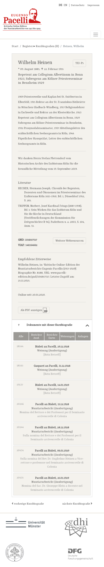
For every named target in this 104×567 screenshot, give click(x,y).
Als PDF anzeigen (34, 310)
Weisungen (67, 336)
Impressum (93, 5)
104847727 (31, 240)
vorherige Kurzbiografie (28, 503)
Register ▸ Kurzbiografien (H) (40, 46)
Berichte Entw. (52, 336)
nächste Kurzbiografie (77, 503)
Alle (21, 336)
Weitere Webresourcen (69, 240)
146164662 (31, 245)
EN (65, 5)
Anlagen (83, 336)
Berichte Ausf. (36, 336)
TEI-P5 (79, 63)
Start (15, 46)
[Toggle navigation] (95, 34)
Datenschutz (77, 5)
